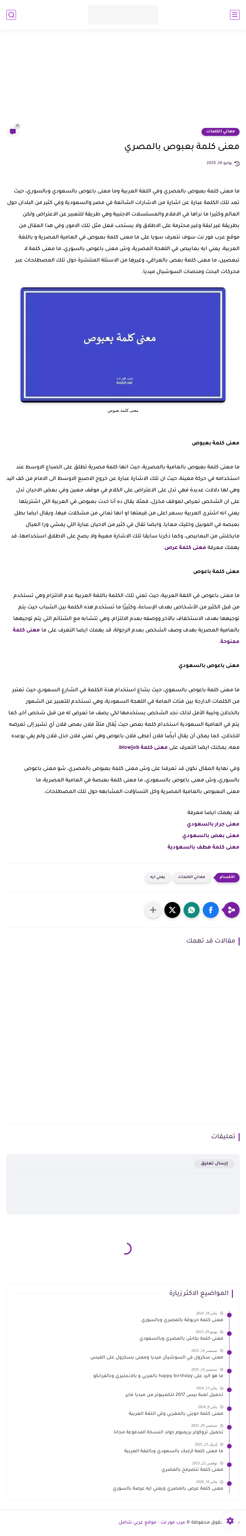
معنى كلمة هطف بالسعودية (204, 847)
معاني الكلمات (220, 131)
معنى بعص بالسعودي (211, 836)
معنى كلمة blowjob (143, 748)
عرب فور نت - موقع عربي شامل (152, 1522)
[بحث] (11, 15)
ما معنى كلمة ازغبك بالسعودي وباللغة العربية (173, 1451)
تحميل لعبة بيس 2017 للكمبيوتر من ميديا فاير (174, 1395)
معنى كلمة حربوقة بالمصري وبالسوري (182, 1320)
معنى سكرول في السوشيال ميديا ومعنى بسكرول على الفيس (156, 1357)
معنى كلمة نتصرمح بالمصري (192, 1470)
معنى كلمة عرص (185, 548)
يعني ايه (157, 877)
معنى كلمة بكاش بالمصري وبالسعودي (181, 1339)
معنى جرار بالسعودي (213, 824)
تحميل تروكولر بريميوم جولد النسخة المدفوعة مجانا (168, 1432)
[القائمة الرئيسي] (235, 15)
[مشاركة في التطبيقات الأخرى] (153, 910)
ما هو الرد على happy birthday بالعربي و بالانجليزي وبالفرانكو (158, 1376)
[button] (211, 910)
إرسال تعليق (214, 1163)
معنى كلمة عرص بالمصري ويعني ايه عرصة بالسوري (168, 1489)
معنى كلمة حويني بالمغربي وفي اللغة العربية (176, 1414)
